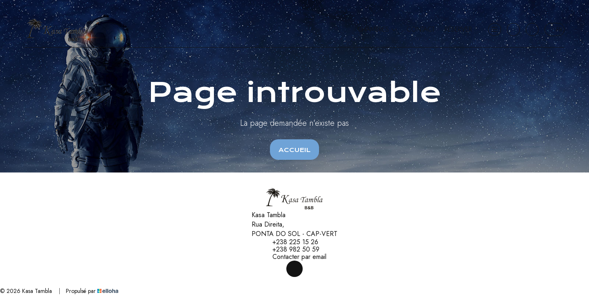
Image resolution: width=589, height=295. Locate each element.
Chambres (377, 29)
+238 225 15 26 (290, 242)
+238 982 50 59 (291, 249)
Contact (421, 29)
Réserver (458, 29)
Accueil (294, 150)
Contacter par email (294, 257)
